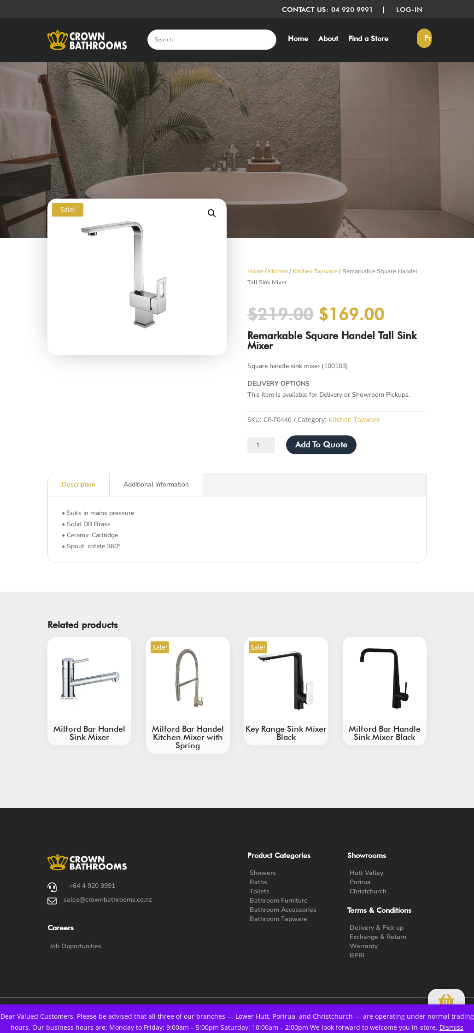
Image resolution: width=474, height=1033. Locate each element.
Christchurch (368, 891)
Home (298, 39)
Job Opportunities (75, 946)
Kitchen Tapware (315, 271)
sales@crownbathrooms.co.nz (108, 899)
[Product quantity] (261, 445)
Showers (263, 873)
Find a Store (368, 39)
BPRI (357, 955)
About (328, 39)
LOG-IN (411, 9)
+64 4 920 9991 (92, 885)
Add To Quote (321, 444)
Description (78, 484)
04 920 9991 (352, 9)
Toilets (259, 891)
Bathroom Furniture (279, 900)
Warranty (364, 946)
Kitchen (278, 271)
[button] (212, 213)
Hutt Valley (366, 873)
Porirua (360, 882)
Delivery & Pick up (377, 927)
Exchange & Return (378, 937)
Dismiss (451, 1027)
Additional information (156, 484)
